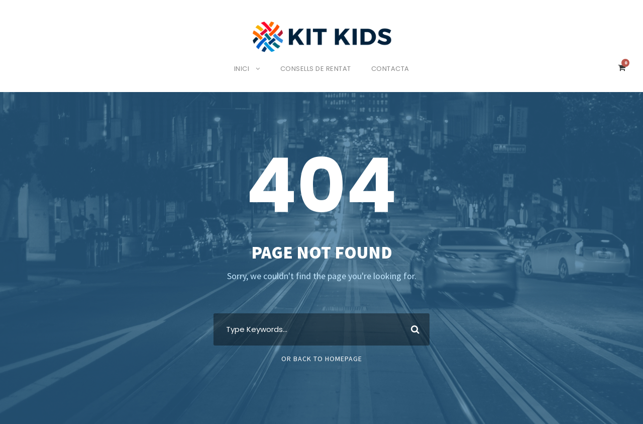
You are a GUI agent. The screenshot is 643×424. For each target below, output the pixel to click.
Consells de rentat (316, 68)
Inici (239, 68)
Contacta (393, 68)
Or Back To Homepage (321, 359)
